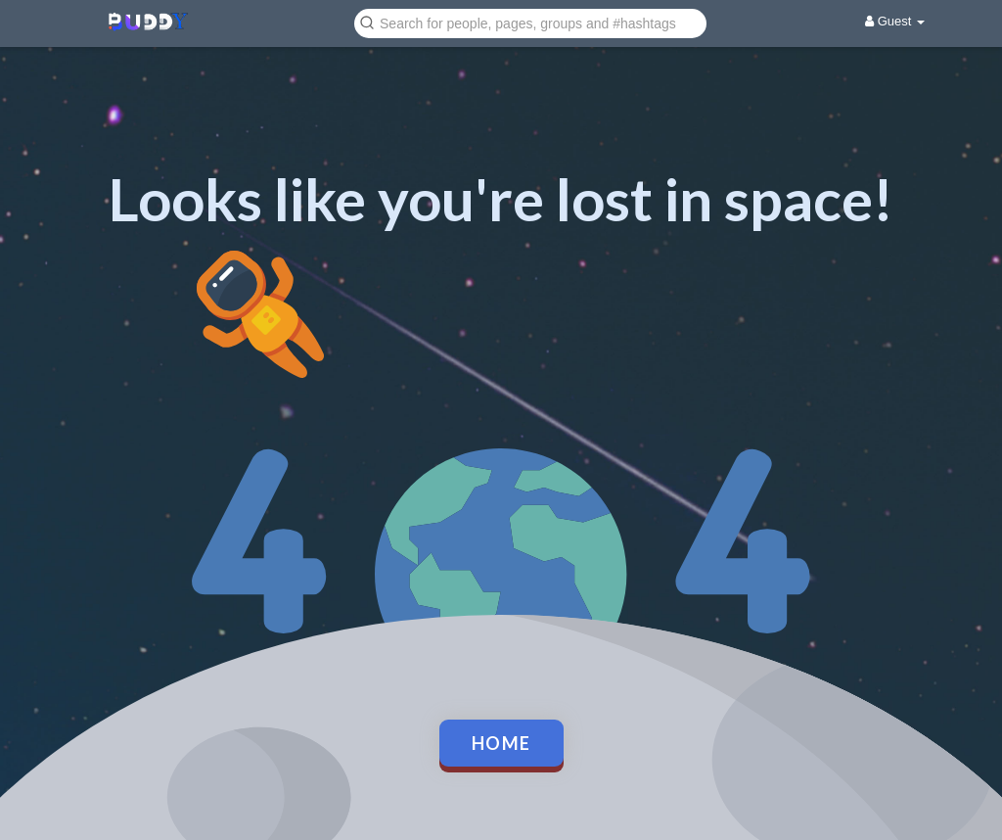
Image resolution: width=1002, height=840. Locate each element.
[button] (530, 22)
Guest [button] (895, 21)
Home (501, 743)
